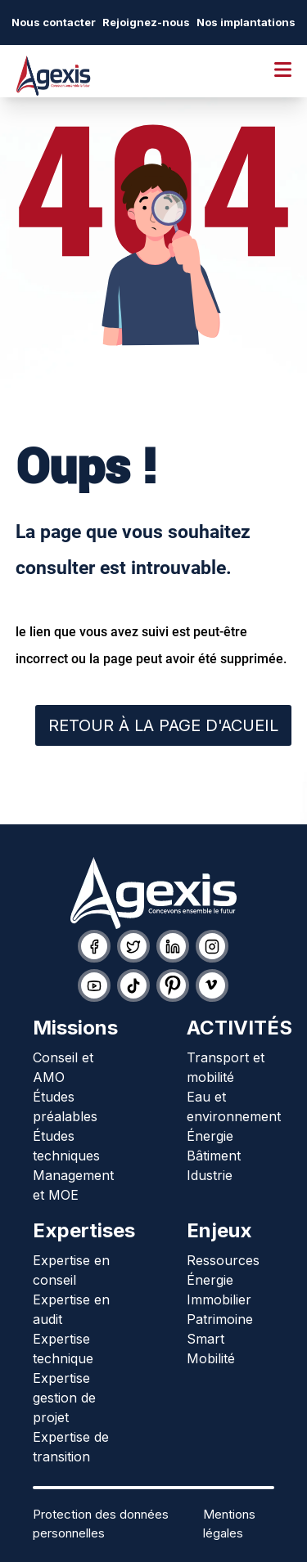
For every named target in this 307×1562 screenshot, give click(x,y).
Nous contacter (53, 22)
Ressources (223, 1260)
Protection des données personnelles (101, 1523)
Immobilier (219, 1299)
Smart (205, 1339)
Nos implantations (246, 22)
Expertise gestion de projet (64, 1397)
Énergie (210, 1136)
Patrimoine (220, 1319)
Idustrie (210, 1175)
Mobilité (211, 1358)
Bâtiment (214, 1155)
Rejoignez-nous (146, 22)
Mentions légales (229, 1523)
